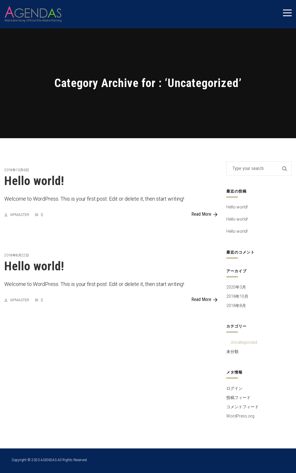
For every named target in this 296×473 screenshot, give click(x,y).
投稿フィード (238, 397)
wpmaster (16, 215)
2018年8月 (236, 305)
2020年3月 (236, 287)
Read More (204, 214)
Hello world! (34, 181)
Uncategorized (244, 342)
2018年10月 (237, 296)
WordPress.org (240, 416)
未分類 (232, 351)
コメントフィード (242, 406)
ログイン (234, 388)
